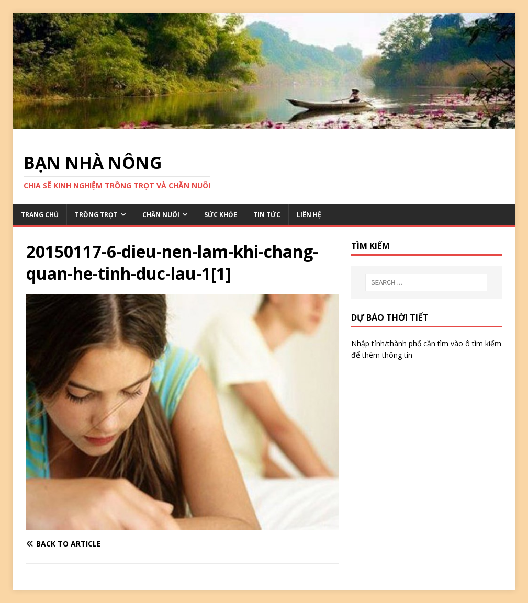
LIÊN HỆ (309, 214)
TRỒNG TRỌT (96, 214)
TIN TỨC (266, 214)
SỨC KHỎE (220, 214)
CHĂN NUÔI (160, 214)
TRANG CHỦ (40, 214)
